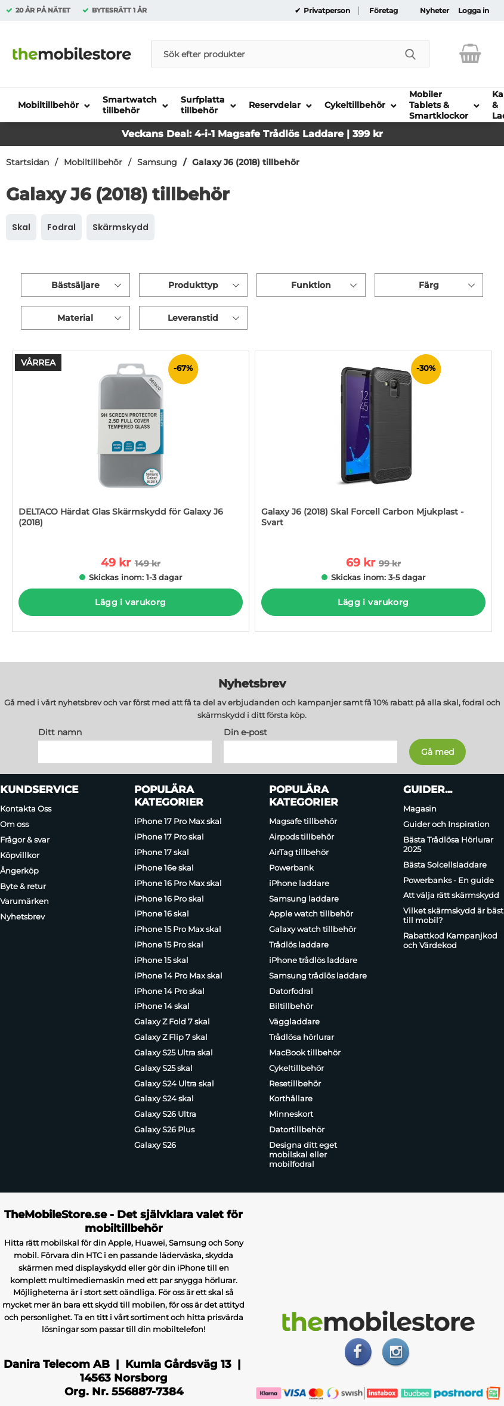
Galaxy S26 (155, 1145)
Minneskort (291, 1114)
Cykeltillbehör (296, 1068)
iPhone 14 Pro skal (169, 991)
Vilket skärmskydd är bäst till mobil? (453, 915)
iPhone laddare (299, 883)
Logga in (473, 11)
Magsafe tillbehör (303, 821)
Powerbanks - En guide (448, 880)
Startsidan (27, 162)
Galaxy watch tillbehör (312, 929)
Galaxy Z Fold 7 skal (172, 1021)
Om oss (14, 824)
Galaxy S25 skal (163, 1068)
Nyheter (434, 11)
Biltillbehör (291, 1006)
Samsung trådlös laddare (318, 975)
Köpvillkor (19, 855)
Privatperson (326, 11)
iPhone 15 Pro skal (168, 944)
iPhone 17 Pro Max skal (178, 821)
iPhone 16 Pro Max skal (178, 883)
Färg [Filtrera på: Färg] (429, 285)
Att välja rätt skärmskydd (451, 895)
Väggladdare (294, 1021)
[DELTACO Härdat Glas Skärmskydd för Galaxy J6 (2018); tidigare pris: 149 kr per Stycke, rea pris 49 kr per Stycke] (131, 445)
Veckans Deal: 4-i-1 (170, 134)
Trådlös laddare (299, 944)
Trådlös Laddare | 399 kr (323, 134)
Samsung (157, 162)
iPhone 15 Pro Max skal (177, 929)
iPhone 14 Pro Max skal (178, 975)
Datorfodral (291, 991)
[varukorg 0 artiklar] (470, 54)
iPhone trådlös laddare (313, 960)
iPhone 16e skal (164, 867)
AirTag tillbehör (299, 852)
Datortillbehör (296, 1129)
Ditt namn (60, 732)
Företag (383, 11)
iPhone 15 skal (161, 960)
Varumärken (24, 901)
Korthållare (291, 1099)
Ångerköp (19, 870)
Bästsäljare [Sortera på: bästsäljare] (75, 285)
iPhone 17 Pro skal (169, 836)
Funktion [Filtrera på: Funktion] (311, 285)
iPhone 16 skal (161, 914)
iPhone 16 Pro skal (169, 898)
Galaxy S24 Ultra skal (174, 1083)
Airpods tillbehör (301, 836)
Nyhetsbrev (22, 916)
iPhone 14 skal (162, 1006)
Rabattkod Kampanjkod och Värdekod (450, 940)
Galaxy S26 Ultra (165, 1114)
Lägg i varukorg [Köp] (130, 602)
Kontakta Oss (25, 809)
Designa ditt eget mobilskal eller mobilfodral (303, 1154)
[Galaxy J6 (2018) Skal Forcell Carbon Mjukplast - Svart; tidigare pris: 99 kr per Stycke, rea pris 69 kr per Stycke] (373, 445)
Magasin (420, 809)
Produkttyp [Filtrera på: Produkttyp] (193, 285)
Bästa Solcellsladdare (445, 864)
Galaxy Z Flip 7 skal (171, 1037)
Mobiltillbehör (93, 162)
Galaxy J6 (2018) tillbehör (245, 162)
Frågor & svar (25, 839)
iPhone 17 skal (161, 852)
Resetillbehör (295, 1083)
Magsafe (240, 134)
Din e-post (245, 732)
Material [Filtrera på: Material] (75, 317)
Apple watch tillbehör (311, 914)
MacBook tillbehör (305, 1052)
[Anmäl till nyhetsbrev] (437, 752)
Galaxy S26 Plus (164, 1129)
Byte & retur (23, 886)
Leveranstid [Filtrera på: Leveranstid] (193, 317)
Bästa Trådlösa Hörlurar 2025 (448, 844)
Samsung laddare (304, 898)
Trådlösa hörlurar (301, 1037)
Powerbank (291, 867)
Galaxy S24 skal (164, 1099)
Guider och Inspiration (446, 824)
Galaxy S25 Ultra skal (173, 1052)
